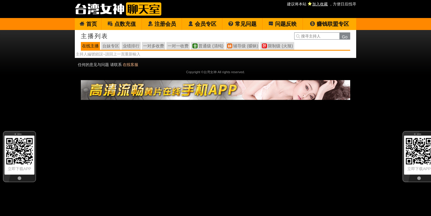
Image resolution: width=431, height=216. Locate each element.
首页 (88, 24)
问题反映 (282, 24)
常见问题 (242, 24)
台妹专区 (110, 46)
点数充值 (121, 24)
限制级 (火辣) (280, 46)
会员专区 (202, 24)
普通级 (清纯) (210, 46)
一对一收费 (178, 46)
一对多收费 (153, 46)
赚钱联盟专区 (329, 24)
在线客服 (130, 64)
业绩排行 (131, 46)
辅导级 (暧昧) (245, 46)
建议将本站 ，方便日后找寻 (321, 4)
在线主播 (90, 46)
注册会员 (162, 24)
